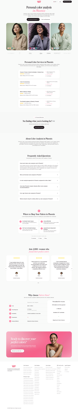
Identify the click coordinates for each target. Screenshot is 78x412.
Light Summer (36, 377)
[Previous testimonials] (6, 268)
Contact (67, 371)
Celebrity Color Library (38, 367)
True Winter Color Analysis (28, 400)
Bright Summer (37, 392)
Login (60, 1)
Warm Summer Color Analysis (28, 390)
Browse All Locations (59, 368)
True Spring (36, 372)
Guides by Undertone (50, 377)
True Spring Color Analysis (28, 380)
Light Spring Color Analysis (28, 378)
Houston (58, 381)
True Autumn (36, 382)
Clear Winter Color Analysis (28, 403)
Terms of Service (66, 369)
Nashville (58, 393)
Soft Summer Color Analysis (28, 388)
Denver (58, 380)
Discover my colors (67, 1)
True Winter (36, 387)
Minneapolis (59, 391)
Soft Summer (36, 375)
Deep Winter (36, 385)
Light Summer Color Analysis (28, 385)
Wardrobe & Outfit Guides (50, 370)
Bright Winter (36, 389)
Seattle (58, 378)
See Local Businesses (45, 19)
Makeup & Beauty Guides (50, 372)
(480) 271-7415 (49, 84)
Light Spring (36, 370)
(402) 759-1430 (49, 74)
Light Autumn (36, 394)
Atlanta (58, 388)
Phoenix (58, 385)
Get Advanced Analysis (33, 19)
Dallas (58, 386)
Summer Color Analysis (27, 370)
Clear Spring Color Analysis (28, 383)
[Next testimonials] (71, 268)
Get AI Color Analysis (39, 128)
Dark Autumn (36, 390)
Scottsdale (33, 238)
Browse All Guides (49, 367)
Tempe (40, 238)
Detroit (58, 390)
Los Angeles (59, 371)
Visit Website (49, 85)
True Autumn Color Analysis (28, 393)
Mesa (45, 238)
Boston (58, 376)
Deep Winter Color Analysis (28, 398)
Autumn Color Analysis (27, 372)
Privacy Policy (67, 367)
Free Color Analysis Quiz (27, 367)
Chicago (58, 373)
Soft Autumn (36, 380)
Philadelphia (59, 383)
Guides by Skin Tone (49, 375)
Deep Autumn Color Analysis (28, 395)
